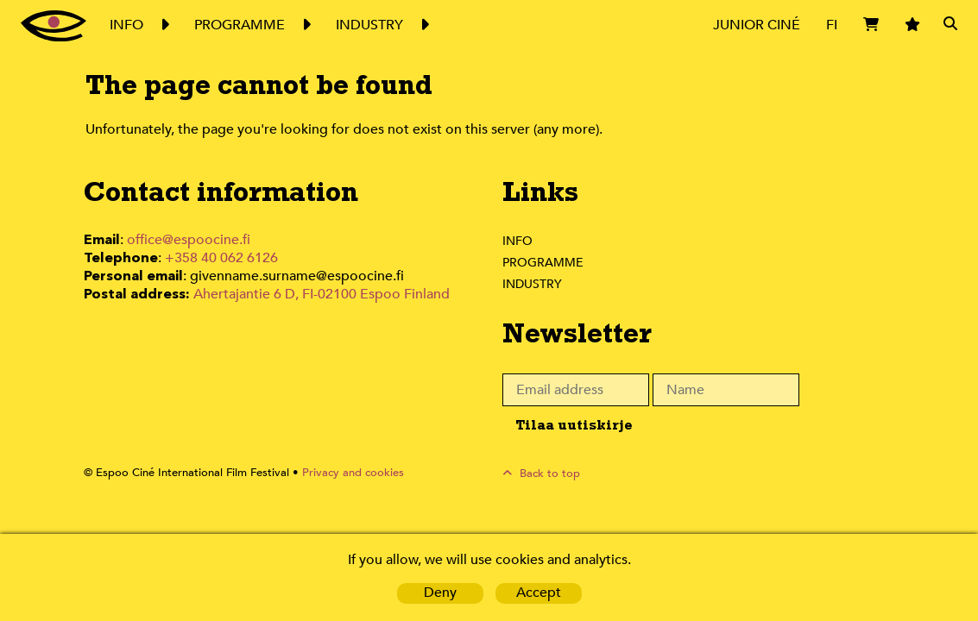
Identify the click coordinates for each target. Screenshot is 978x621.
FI (831, 24)
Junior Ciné (755, 24)
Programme (543, 262)
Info (517, 241)
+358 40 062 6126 (214, 257)
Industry (533, 284)
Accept (538, 593)
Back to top (547, 473)
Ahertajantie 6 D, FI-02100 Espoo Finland (323, 292)
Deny (440, 593)
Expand (164, 25)
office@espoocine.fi (193, 240)
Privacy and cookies (344, 473)
